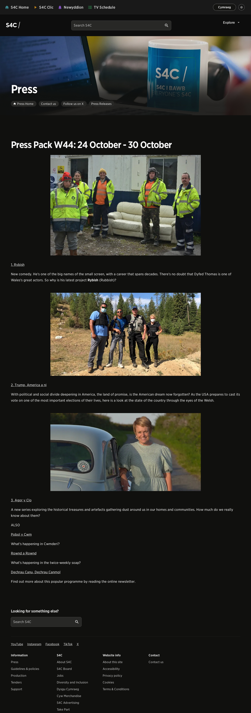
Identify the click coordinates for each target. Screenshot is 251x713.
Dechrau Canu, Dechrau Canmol (36, 572)
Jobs (60, 675)
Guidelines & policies (25, 669)
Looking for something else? (35, 611)
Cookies (108, 682)
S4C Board (64, 669)
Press (14, 662)
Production (18, 675)
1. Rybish (17, 265)
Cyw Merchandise (69, 696)
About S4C (64, 662)
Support (16, 689)
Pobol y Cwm (21, 534)
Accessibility (111, 669)
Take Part (63, 709)
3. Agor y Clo (21, 500)
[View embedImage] (125, 205)
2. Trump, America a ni (29, 385)
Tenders (16, 682)
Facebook (52, 644)
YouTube (17, 644)
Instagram (34, 644)
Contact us (156, 662)
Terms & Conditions (116, 689)
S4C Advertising (68, 703)
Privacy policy (112, 675)
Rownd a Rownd (23, 553)
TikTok (68, 644)
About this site (113, 662)
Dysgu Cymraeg (68, 689)
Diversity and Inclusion (72, 682)
